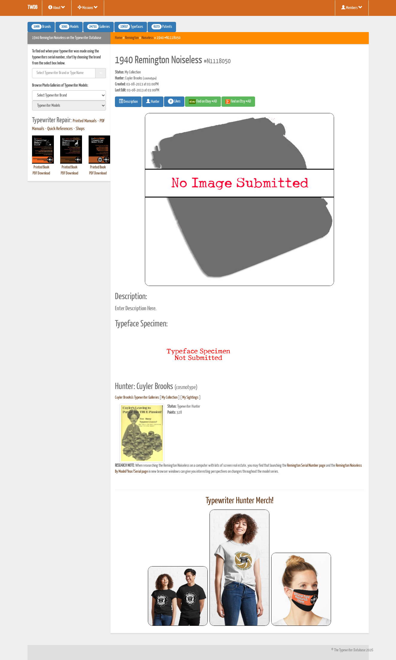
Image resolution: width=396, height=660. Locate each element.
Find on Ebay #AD (203, 101)
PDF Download (41, 173)
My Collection (169, 398)
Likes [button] (174, 101)
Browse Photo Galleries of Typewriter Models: (60, 86)
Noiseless (148, 38)
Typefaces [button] (130, 26)
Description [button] (128, 101)
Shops (80, 129)
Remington (132, 38)
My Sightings (190, 398)
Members (351, 7)
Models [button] (69, 26)
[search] (69, 95)
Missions (88, 7)
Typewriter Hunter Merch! (240, 501)
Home (118, 38)
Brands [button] (41, 26)
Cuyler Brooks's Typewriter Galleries (137, 398)
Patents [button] (161, 26)
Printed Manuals (85, 121)
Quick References (60, 129)
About (56, 7)
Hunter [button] (153, 101)
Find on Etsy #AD (238, 101)
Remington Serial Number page (306, 466)
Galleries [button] (98, 26)
